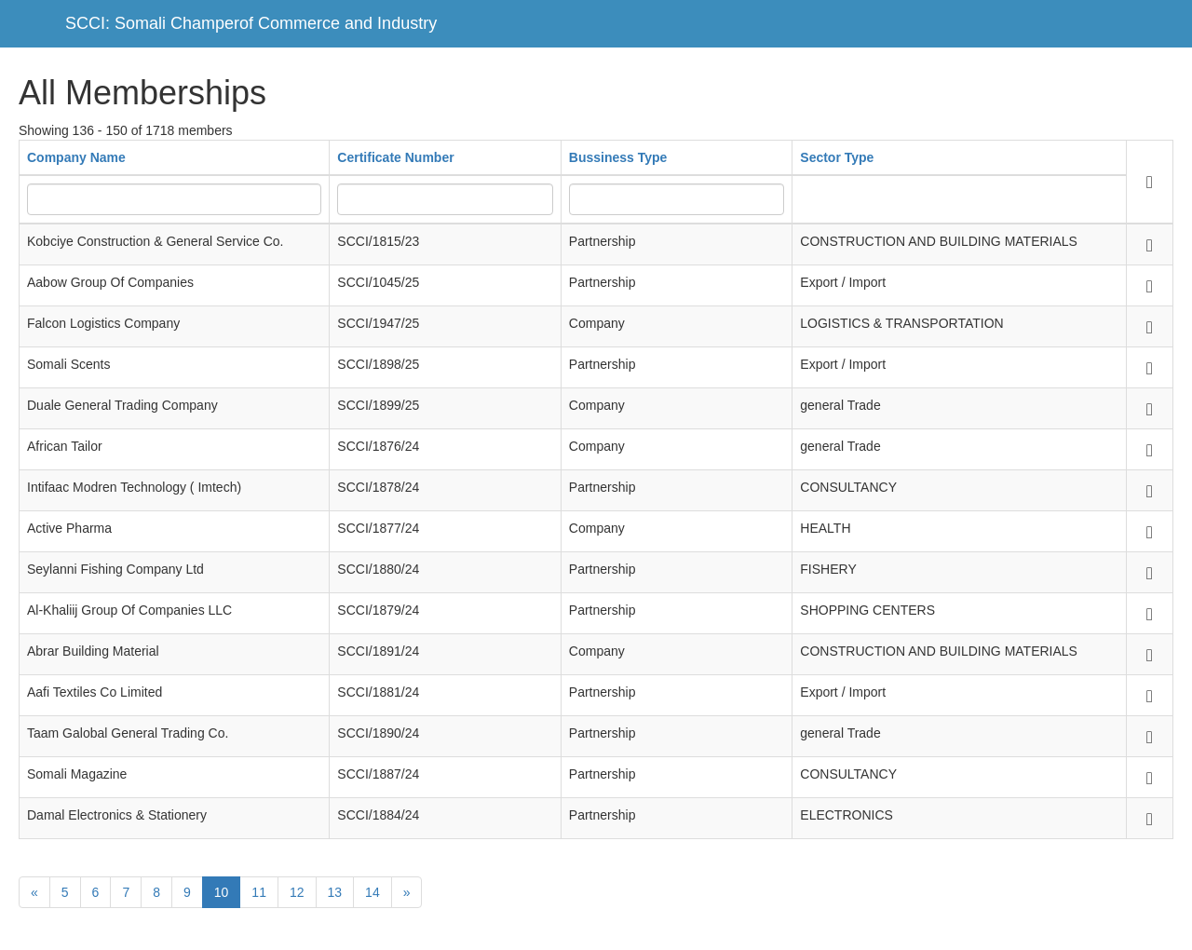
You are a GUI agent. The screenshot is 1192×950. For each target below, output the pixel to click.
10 (221, 892)
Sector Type (837, 157)
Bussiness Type (618, 157)
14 (372, 892)
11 (258, 892)
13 (335, 892)
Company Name (76, 157)
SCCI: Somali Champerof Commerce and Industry (251, 23)
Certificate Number (395, 157)
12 (297, 892)
